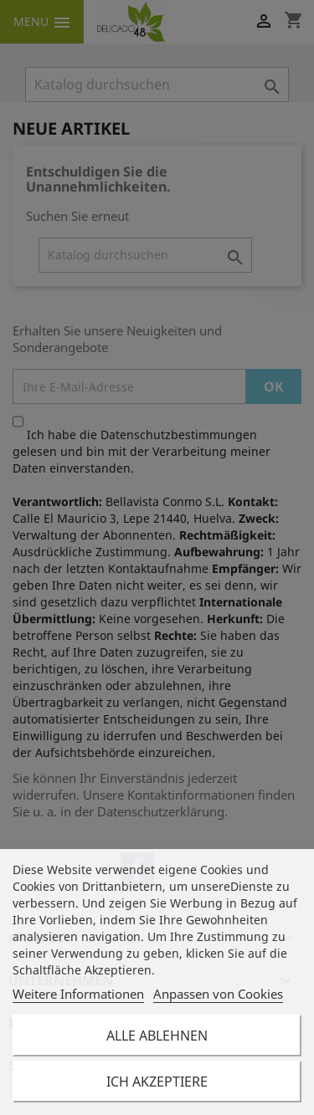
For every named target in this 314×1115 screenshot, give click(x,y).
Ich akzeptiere (157, 1081)
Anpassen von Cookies (218, 993)
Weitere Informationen (78, 993)
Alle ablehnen (157, 1035)
